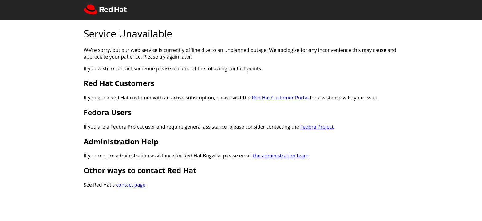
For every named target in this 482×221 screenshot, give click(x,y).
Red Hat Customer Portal (280, 97)
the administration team (281, 155)
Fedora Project (317, 126)
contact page (130, 184)
